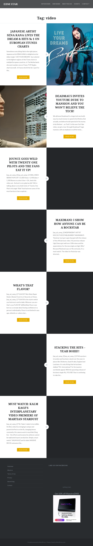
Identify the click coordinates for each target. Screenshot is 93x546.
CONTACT (85, 4)
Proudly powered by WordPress (37, 542)
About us (10, 470)
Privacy (9, 478)
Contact (9, 485)
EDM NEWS (56, 4)
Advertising (10, 481)
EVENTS (77, 4)
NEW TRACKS (67, 4)
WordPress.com (60, 542)
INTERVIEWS (45, 4)
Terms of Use (11, 474)
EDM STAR (11, 4)
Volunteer (10, 466)
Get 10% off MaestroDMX (67, 493)
